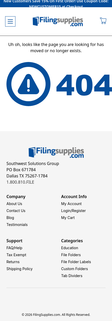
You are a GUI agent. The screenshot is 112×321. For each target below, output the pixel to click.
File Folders (71, 255)
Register (79, 210)
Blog (10, 217)
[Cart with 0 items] (103, 21)
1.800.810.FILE (20, 182)
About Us (14, 203)
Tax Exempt (16, 255)
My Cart (68, 217)
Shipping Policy (19, 269)
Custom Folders (74, 269)
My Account (71, 203)
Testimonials (17, 224)
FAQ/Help (14, 248)
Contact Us (15, 210)
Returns (13, 262)
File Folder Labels (76, 262)
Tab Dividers (72, 275)
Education (69, 248)
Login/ (66, 210)
